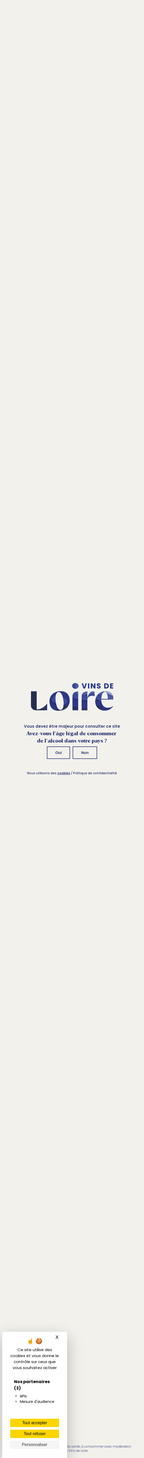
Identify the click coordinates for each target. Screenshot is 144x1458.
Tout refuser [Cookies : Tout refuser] (35, 1433)
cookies (63, 773)
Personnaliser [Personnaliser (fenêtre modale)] (34, 1444)
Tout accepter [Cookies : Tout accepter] (34, 1423)
